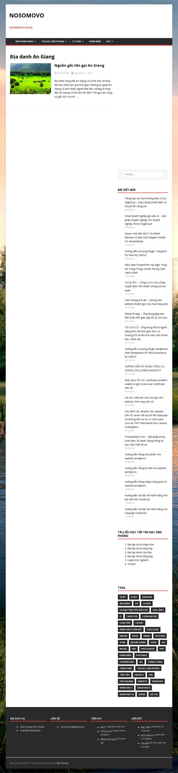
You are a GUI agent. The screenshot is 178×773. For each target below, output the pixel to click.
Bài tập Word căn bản (139, 552)
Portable (141, 655)
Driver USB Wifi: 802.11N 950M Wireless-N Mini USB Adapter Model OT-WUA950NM (145, 237)
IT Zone (76, 41)
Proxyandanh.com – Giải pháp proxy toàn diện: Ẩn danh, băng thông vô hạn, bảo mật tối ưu (145, 440)
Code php (125, 622)
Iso (163, 642)
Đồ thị (154, 694)
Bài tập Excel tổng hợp (140, 548)
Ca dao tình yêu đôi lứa (134, 609)
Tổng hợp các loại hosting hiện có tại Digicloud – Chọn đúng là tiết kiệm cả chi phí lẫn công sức (146, 202)
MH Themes (62, 763)
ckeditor (132, 616)
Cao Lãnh (158, 609)
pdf (134, 648)
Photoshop (148, 648)
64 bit (134, 597)
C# (136, 603)
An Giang (125, 603)
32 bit (123, 597)
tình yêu (125, 674)
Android (147, 597)
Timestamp (126, 668)
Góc (108, 41)
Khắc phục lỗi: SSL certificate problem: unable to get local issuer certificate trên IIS (146, 384)
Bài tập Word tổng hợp (140, 556)
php (162, 648)
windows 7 (126, 687)
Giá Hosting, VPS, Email (32, 726)
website (142, 681)
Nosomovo (80, 73)
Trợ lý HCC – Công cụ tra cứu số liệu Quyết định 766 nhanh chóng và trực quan (145, 286)
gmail (146, 635)
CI (121, 616)
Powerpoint (127, 661)
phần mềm (125, 655)
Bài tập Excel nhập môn (140, 544)
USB (151, 674)
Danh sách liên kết (131, 629)
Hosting (160, 635)
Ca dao (147, 603)
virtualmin (126, 681)
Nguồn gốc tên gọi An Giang (79, 65)
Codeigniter (149, 616)
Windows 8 (143, 687)
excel (135, 635)
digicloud (153, 629)
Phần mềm (95, 41)
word (142, 694)
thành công (155, 661)
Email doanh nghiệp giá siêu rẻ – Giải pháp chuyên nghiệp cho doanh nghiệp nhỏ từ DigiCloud (145, 219)
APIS (112, 727)
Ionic (154, 642)
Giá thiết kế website (30, 730)
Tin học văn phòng (53, 41)
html (123, 642)
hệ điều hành (138, 642)
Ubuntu (139, 674)
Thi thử (131, 564)
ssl (141, 661)
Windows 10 (127, 694)
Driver (123, 635)
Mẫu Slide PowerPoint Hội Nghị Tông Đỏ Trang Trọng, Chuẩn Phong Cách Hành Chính (146, 268)
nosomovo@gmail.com (72, 726)
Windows (157, 681)
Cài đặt (139, 622)
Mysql (123, 648)
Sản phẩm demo (24, 41)
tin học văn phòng (148, 668)
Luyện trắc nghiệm (137, 560)
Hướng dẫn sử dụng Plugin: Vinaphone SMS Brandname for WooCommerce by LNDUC (146, 352)
